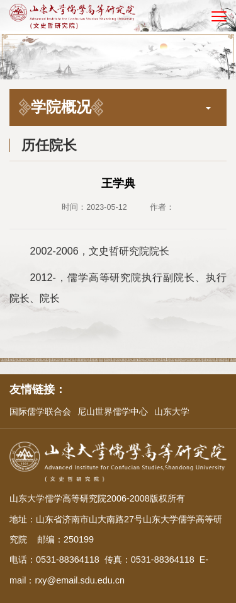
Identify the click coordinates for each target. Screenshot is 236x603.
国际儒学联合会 (40, 411)
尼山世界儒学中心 (112, 411)
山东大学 (171, 411)
